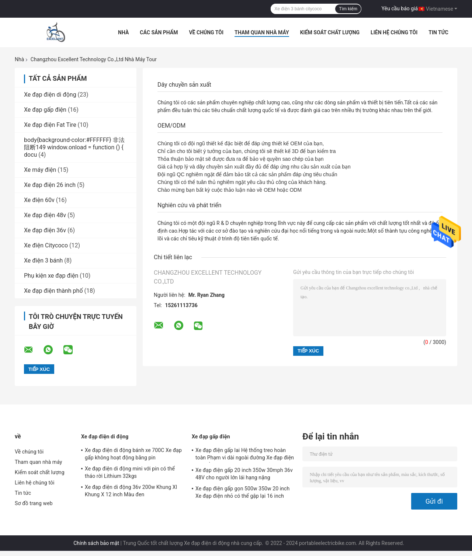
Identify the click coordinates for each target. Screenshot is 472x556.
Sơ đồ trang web (34, 503)
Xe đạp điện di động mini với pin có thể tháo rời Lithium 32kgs (130, 472)
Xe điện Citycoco (46, 245)
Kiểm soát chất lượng (330, 32)
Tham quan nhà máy (262, 32)
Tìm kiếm (348, 8)
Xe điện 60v (39, 200)
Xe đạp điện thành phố (53, 290)
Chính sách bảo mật (96, 543)
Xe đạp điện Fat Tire (50, 124)
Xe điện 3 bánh (43, 260)
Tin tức (438, 32)
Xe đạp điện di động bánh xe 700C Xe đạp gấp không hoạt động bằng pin (133, 454)
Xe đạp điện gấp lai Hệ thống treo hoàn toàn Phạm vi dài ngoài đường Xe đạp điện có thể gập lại (244, 455)
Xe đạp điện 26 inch (50, 184)
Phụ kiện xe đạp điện (51, 275)
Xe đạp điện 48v (45, 215)
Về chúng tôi (206, 32)
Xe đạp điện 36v (45, 230)
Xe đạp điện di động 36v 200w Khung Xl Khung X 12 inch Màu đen (131, 490)
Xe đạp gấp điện (45, 109)
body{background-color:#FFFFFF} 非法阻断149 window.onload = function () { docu (74, 147)
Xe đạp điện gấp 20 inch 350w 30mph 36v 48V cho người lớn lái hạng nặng (244, 473)
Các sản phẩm (159, 32)
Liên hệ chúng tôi (394, 32)
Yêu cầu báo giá (400, 8)
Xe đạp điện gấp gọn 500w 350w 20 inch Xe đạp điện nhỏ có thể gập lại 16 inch (242, 492)
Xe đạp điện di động (50, 94)
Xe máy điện (40, 169)
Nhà (123, 32)
